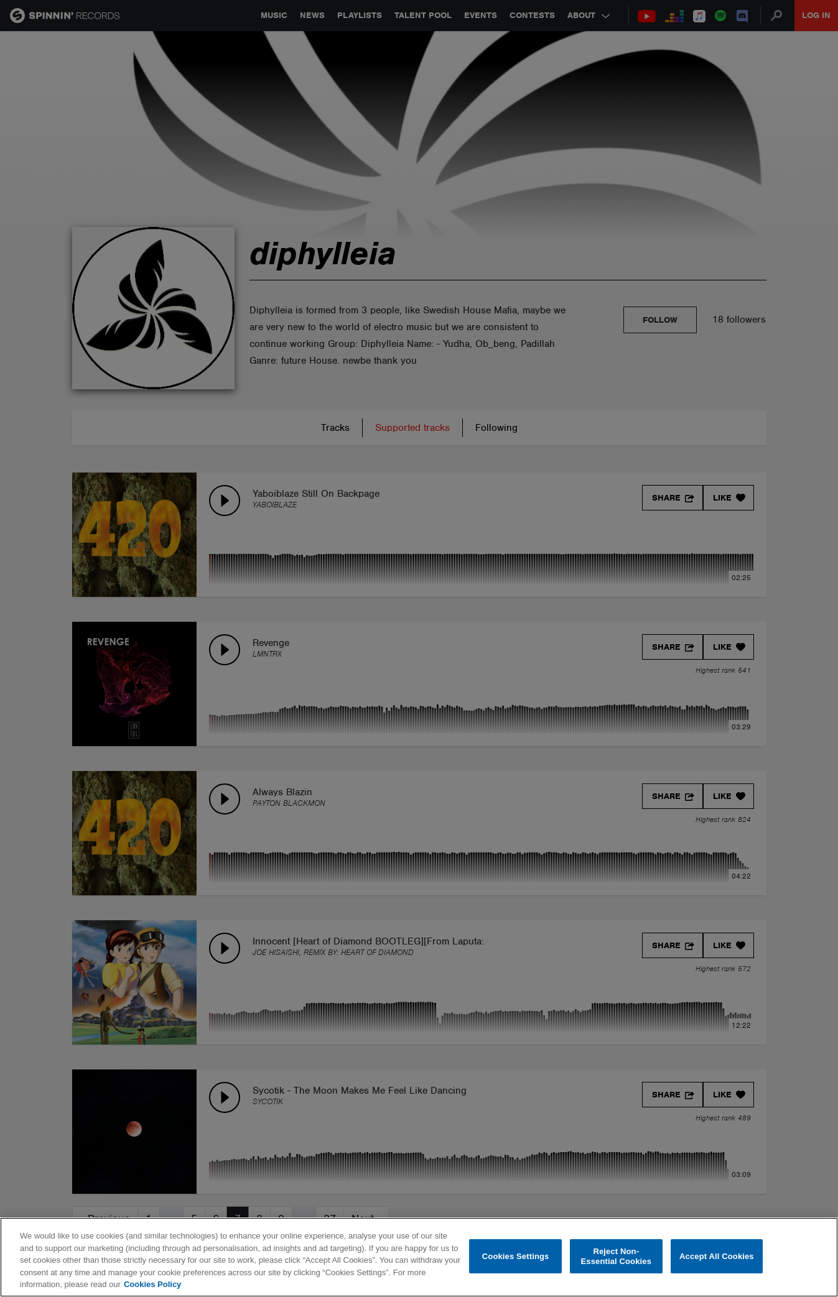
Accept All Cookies (716, 1256)
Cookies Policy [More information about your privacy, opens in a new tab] (152, 1284)
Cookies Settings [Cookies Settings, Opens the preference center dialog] (515, 1256)
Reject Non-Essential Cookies (616, 1256)
